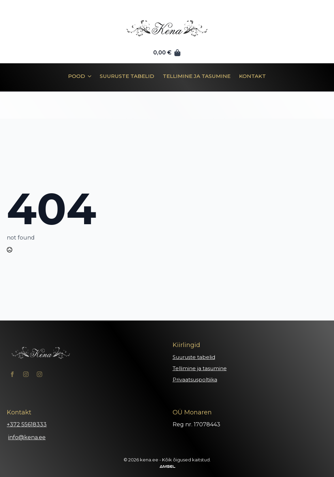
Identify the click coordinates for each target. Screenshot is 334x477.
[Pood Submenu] (88, 78)
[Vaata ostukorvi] (167, 52)
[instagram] (25, 374)
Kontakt (252, 76)
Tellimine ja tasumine (196, 76)
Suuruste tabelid (127, 76)
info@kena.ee (27, 437)
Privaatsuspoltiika (195, 379)
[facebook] (12, 374)
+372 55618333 (27, 424)
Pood (76, 76)
